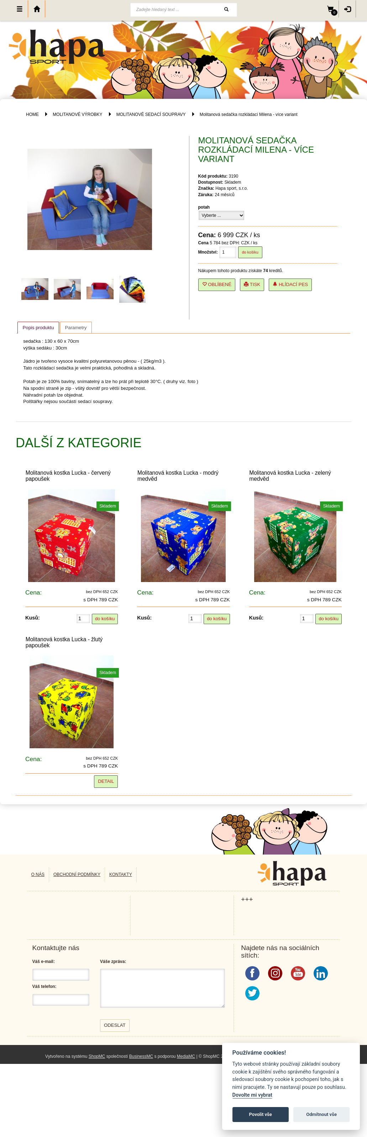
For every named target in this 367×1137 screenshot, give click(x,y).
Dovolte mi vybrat (252, 1095)
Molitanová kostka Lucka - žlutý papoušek (64, 642)
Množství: (208, 252)
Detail (106, 781)
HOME (32, 114)
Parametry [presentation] (76, 327)
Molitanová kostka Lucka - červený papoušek (68, 476)
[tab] (38, 327)
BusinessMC (141, 1056)
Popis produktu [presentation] (38, 327)
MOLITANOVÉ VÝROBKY (77, 114)
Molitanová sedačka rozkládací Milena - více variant (249, 114)
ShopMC (97, 1056)
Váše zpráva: (113, 961)
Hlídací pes (290, 284)
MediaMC (186, 1056)
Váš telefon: (44, 986)
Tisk (252, 284)
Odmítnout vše (321, 1114)
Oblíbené (217, 284)
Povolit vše (260, 1114)
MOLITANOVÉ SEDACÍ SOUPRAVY (151, 114)
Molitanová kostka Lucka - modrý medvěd (178, 476)
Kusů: (32, 618)
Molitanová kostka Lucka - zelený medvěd (290, 476)
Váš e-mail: (43, 961)
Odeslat (115, 1025)
